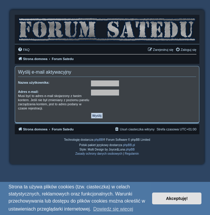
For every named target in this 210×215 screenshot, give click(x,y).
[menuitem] (24, 49)
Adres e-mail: (28, 91)
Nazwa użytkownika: (33, 82)
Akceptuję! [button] (177, 198)
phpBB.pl (129, 145)
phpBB (98, 139)
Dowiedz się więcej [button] (113, 208)
